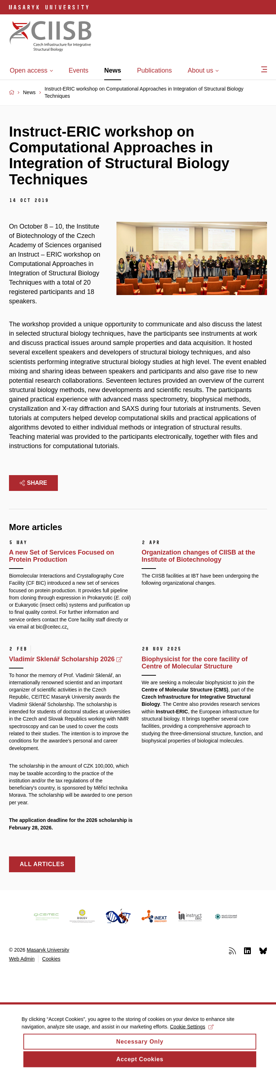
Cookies (51, 959)
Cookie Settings (191, 1032)
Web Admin (21, 959)
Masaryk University (48, 950)
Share (33, 483)
